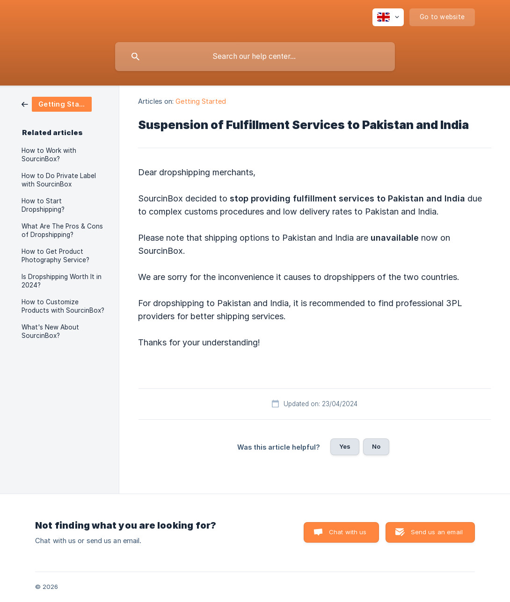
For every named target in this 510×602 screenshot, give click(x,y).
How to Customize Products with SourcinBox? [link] (63, 306)
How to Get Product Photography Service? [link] (55, 256)
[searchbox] (255, 56)
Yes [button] (344, 446)
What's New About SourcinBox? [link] (50, 331)
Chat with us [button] (348, 532)
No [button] (376, 446)
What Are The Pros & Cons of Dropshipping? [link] (62, 230)
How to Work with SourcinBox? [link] (49, 155)
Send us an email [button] (437, 532)
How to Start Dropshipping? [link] (43, 205)
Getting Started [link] (200, 101)
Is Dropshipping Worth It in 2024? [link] (62, 281)
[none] (388, 17)
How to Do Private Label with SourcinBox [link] (59, 180)
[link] (57, 103)
